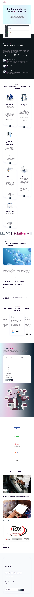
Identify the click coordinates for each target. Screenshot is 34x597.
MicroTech (17, 335)
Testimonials (7, 581)
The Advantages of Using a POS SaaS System (15, 522)
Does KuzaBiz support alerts (9, 287)
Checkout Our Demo (9, 380)
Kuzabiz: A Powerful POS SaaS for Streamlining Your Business (16, 497)
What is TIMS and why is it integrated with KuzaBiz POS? (14, 281)
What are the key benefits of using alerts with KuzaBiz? (14, 290)
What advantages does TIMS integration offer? (12, 284)
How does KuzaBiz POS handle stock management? (13, 294)
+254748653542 (8, 566)
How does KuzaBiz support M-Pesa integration (12, 266)
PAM (10, 219)
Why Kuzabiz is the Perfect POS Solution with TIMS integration (16, 546)
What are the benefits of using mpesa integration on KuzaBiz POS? (15, 278)
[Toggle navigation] (30, 2)
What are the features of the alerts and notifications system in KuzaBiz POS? (15, 298)
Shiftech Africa (16, 594)
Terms (14, 581)
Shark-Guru (3, 334)
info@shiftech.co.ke (8, 564)
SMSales (10, 222)
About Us (6, 578)
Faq (13, 578)
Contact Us (6, 583)
